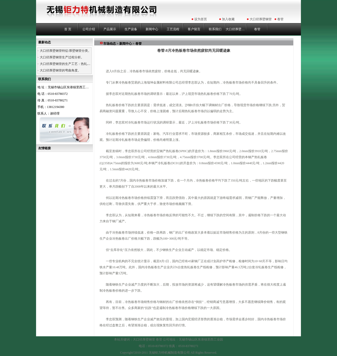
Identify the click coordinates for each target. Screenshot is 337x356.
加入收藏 (228, 19)
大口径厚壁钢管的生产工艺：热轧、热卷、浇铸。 (74, 64)
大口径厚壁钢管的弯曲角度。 (60, 70)
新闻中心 (152, 29)
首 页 (67, 29)
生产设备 (131, 29)
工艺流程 (173, 29)
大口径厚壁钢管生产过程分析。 (62, 57)
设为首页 (200, 19)
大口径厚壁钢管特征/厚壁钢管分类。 (65, 51)
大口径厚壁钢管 (261, 19)
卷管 (280, 19)
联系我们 (215, 29)
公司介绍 (88, 29)
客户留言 (194, 29)
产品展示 (109, 29)
